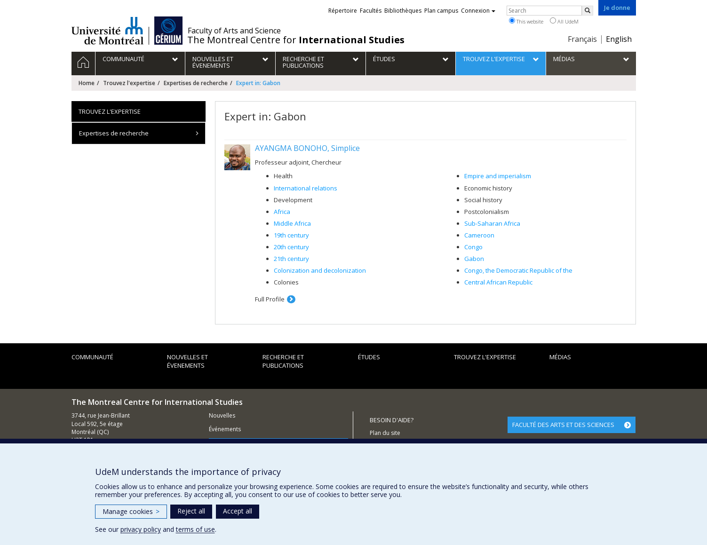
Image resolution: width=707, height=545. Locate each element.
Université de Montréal (107, 30)
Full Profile (270, 299)
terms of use (195, 529)
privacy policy (140, 529)
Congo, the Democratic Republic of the (518, 270)
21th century (291, 258)
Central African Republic (498, 282)
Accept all (237, 510)
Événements (225, 429)
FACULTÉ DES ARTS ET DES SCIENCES (563, 424)
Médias (560, 357)
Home (87, 83)
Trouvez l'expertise (129, 83)
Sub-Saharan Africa (492, 223)
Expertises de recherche (196, 83)
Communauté (92, 357)
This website (526, 21)
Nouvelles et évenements (187, 361)
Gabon (474, 258)
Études (369, 357)
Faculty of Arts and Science (234, 30)
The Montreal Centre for (296, 40)
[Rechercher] (587, 11)
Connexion (478, 11)
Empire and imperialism (497, 176)
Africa (282, 211)
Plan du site (385, 433)
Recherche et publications (283, 361)
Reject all (191, 510)
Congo (473, 247)
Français (582, 39)
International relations (305, 188)
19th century (291, 235)
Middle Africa (292, 223)
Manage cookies (131, 511)
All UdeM (564, 21)
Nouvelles (222, 415)
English (619, 39)
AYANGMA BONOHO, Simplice (307, 148)
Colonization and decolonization (320, 270)
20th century (291, 247)
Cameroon (479, 235)
